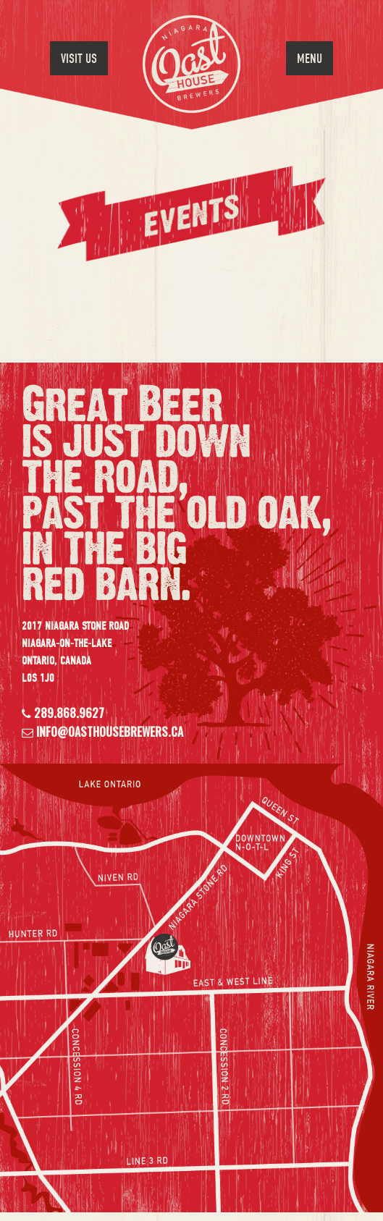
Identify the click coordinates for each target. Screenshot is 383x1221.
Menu (309, 59)
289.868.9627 (67, 713)
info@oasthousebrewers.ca (108, 731)
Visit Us (79, 59)
